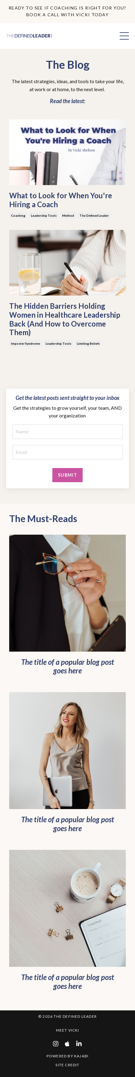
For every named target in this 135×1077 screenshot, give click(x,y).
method (68, 215)
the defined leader (94, 215)
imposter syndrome (25, 343)
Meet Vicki (67, 1030)
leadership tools (44, 215)
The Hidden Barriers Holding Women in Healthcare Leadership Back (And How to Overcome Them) (64, 319)
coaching (18, 215)
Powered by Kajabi (67, 1056)
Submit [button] (67, 475)
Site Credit (67, 1065)
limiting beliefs (88, 343)
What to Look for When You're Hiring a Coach (60, 200)
